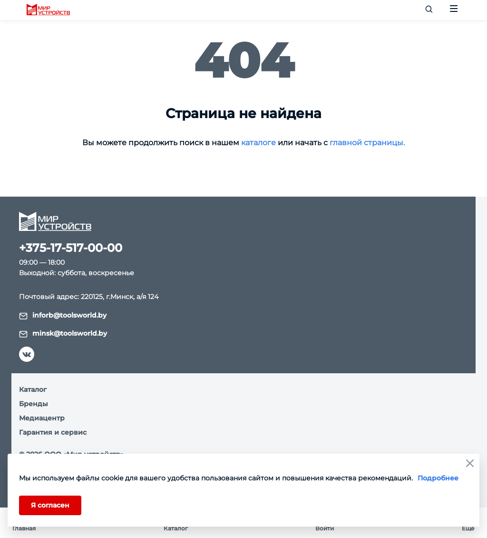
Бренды (33, 403)
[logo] (48, 10)
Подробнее (438, 478)
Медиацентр (42, 418)
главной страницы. (367, 142)
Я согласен (50, 505)
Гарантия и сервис (53, 432)
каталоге (258, 142)
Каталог (33, 389)
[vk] (26, 354)
